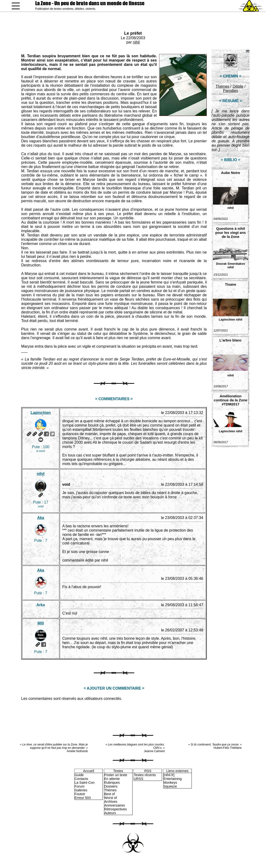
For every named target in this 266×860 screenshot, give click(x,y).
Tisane (230, 284)
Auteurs (110, 813)
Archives (110, 801)
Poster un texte (115, 775)
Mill (41, 623)
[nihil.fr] (168, 775)
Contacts (81, 779)
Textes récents (145, 775)
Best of (109, 794)
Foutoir (79, 794)
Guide (79, 775)
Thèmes (222, 86)
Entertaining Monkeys (172, 780)
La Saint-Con (84, 782)
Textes (118, 771)
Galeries (80, 790)
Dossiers (111, 786)
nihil (136, 42)
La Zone (89, 3)
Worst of (110, 798)
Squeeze (170, 786)
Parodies (230, 91)
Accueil (88, 771)
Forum (79, 786)
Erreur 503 (82, 798)
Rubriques (112, 782)
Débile (237, 86)
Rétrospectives (115, 809)
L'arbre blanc (230, 340)
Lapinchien (227, 319)
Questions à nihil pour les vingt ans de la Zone (230, 232)
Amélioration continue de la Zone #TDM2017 (230, 400)
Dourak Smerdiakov (230, 263)
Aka (40, 518)
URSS (138, 779)
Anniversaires (114, 805)
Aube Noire (230, 173)
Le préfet (133, 33)
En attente (112, 779)
